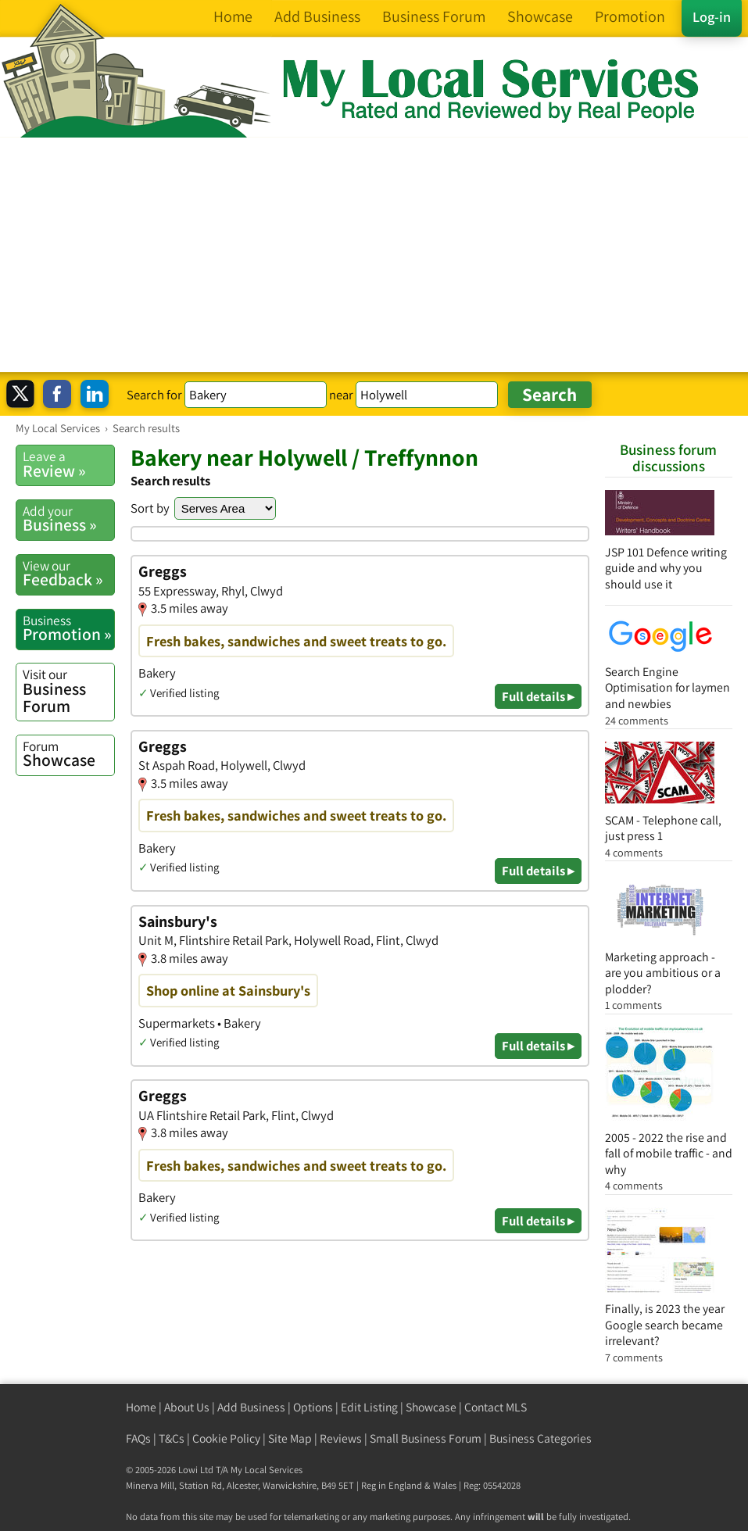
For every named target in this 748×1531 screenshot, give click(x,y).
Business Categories (540, 1438)
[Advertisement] (374, 254)
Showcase (68, 754)
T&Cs (171, 1438)
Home (141, 1407)
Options (313, 1407)
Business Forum (68, 690)
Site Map (290, 1438)
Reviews (341, 1438)
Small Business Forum (425, 1438)
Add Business (251, 1407)
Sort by (150, 508)
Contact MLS (495, 1407)
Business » (68, 519)
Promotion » (68, 628)
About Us (186, 1407)
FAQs (138, 1438)
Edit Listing (369, 1407)
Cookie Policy (226, 1438)
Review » (68, 464)
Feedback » (68, 573)
